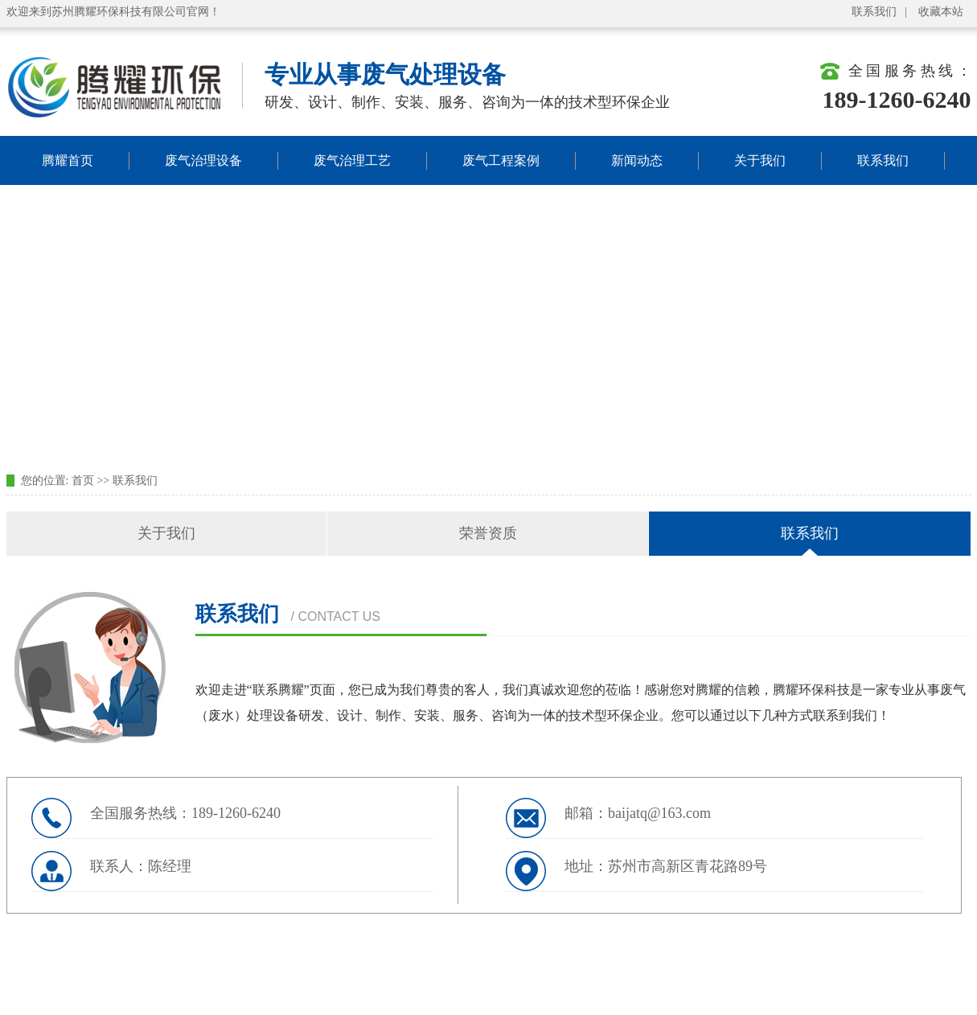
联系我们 (874, 12)
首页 (83, 481)
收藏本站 (940, 12)
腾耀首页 (67, 160)
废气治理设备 (203, 160)
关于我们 (760, 160)
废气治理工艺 (352, 160)
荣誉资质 (488, 533)
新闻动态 (637, 160)
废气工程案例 (501, 160)
